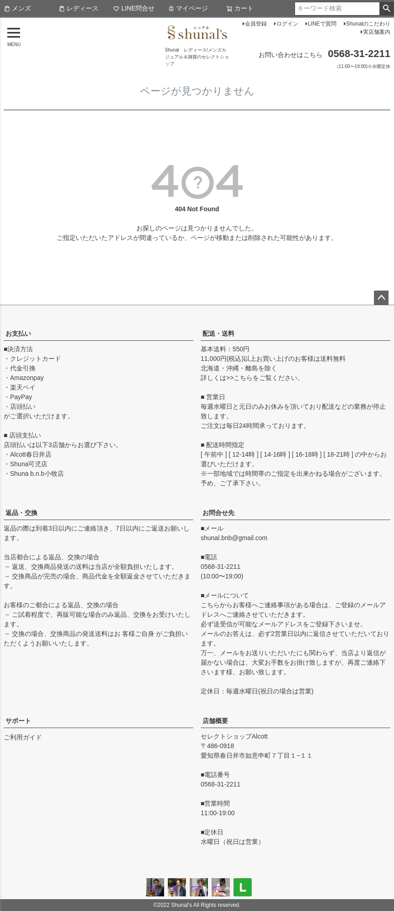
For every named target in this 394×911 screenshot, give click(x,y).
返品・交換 (21, 512)
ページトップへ (381, 298)
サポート (18, 720)
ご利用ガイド (23, 737)
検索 (386, 8)
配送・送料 (218, 333)
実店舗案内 (376, 32)
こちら (243, 377)
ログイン (287, 24)
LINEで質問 (322, 24)
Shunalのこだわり (368, 24)
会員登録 (256, 24)
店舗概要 (215, 720)
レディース (78, 8)
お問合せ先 (218, 512)
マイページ (188, 8)
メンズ (17, 8)
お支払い (18, 333)
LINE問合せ (134, 8)
